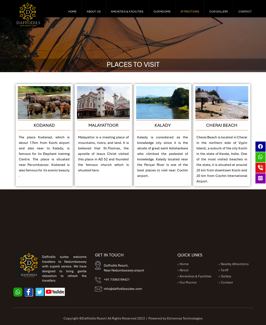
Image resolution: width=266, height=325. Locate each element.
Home (72, 11)
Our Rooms (162, 11)
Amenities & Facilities (127, 11)
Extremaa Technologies (185, 318)
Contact (245, 11)
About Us (94, 11)
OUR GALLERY (218, 11)
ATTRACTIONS (190, 11)
